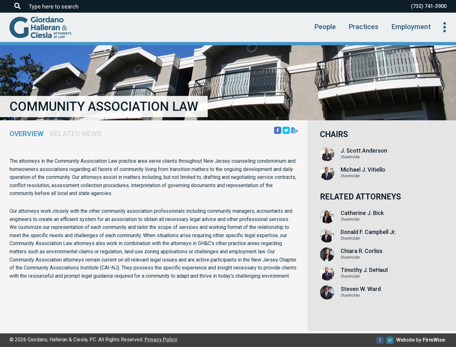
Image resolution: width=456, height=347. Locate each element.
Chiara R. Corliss (361, 251)
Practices (364, 27)
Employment (411, 27)
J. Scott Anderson (364, 151)
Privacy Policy (161, 340)
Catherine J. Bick (362, 213)
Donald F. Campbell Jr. (368, 232)
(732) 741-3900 (428, 6)
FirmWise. (434, 340)
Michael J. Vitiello (363, 170)
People (325, 27)
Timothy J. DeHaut (364, 270)
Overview (26, 134)
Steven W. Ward (361, 289)
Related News (75, 134)
